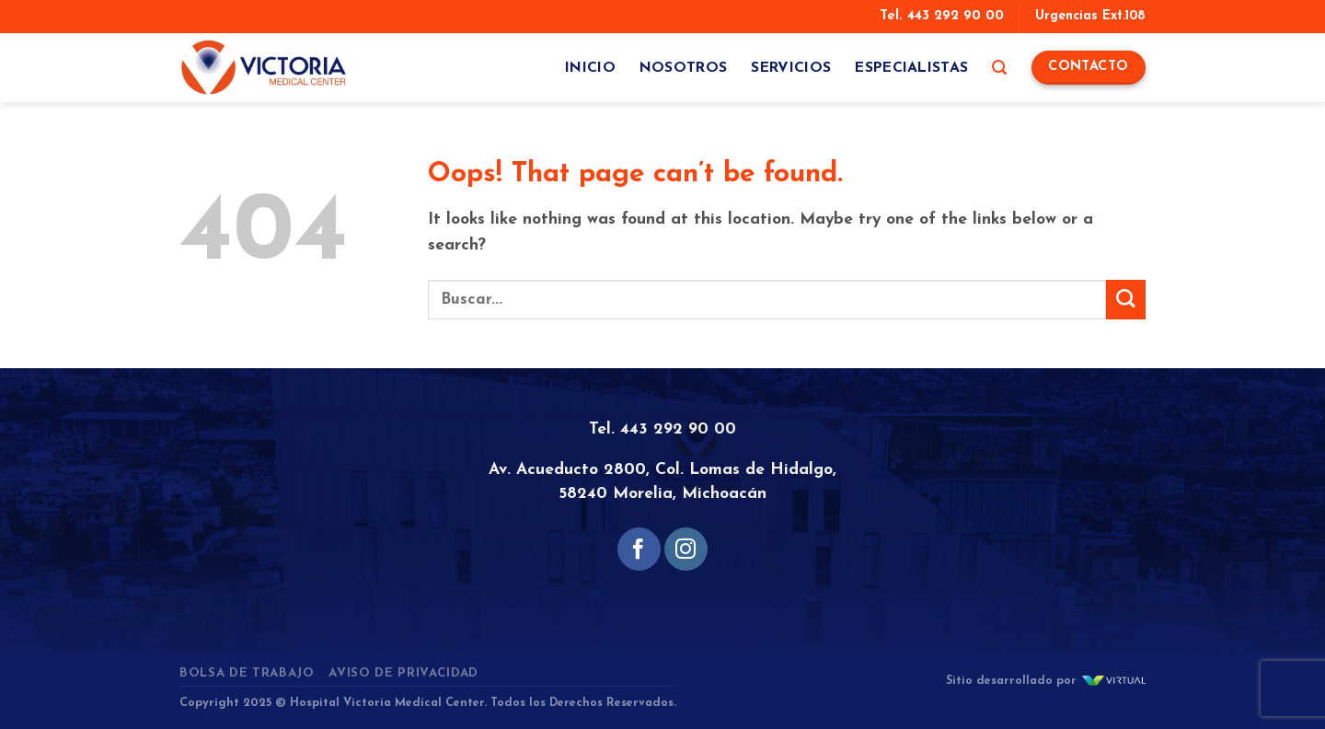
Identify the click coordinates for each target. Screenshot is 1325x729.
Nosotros (683, 68)
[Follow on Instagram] (686, 549)
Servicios (791, 68)
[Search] (999, 68)
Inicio (590, 68)
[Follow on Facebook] (639, 549)
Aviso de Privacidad (403, 673)
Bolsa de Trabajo (247, 673)
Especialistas (911, 68)
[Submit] (1126, 299)
